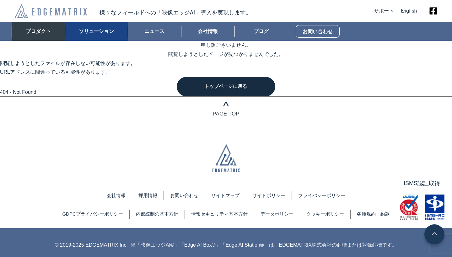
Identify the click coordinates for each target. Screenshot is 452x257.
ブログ (261, 31)
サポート (381, 11)
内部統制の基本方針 (153, 214)
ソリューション (96, 31)
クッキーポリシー (330, 214)
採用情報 (144, 196)
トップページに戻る (226, 87)
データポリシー (280, 214)
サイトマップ (225, 196)
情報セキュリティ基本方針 (219, 214)
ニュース (154, 31)
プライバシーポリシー (326, 196)
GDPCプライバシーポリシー (85, 214)
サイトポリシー (270, 196)
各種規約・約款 (381, 214)
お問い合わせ (318, 32)
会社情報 (208, 31)
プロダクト (38, 31)
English (409, 11)
